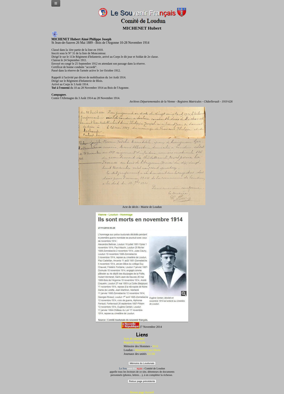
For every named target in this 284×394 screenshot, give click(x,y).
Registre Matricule (134, 342)
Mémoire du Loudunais (142, 363)
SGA (155, 346)
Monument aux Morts (147, 350)
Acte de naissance (134, 338)
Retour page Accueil (142, 392)
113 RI (151, 353)
